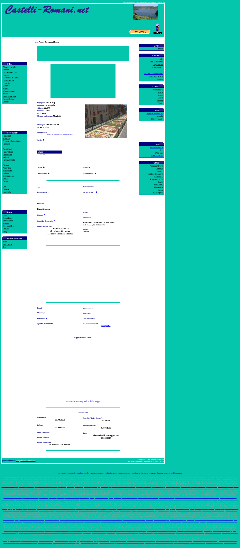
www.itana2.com (109, 473)
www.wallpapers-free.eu (137, 473)
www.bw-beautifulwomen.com (93, 473)
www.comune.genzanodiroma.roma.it (60, 134)
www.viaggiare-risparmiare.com (157, 473)
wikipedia (105, 325)
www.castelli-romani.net (75, 473)
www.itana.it (62, 473)
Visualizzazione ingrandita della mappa (83, 401)
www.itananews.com (122, 473)
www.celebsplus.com (175, 473)
